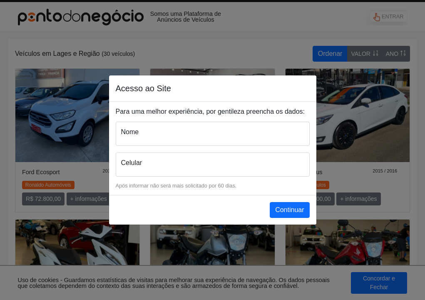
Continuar (289, 209)
